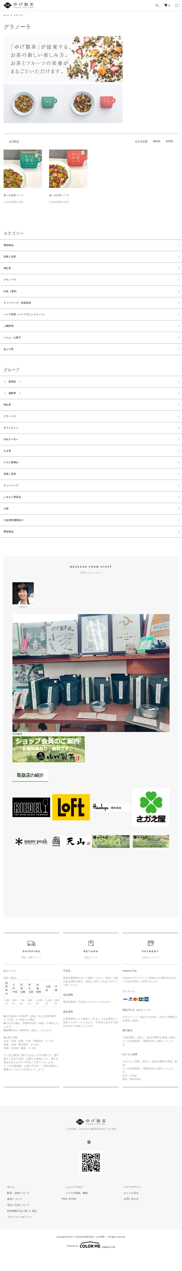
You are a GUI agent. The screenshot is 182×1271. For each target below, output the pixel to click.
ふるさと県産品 (15, 521)
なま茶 (8, 470)
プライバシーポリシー (16, 1245)
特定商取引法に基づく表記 (18, 1239)
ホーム (7, 15)
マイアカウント (129, 1215)
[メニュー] (176, 5)
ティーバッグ (13, 508)
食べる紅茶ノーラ (59, 195)
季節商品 (10, 246)
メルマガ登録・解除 (73, 1221)
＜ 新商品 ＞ (15, 394)
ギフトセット (13, 445)
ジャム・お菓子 (15, 347)
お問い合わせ (127, 1227)
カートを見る (127, 1221)
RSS (64, 1227)
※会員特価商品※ (16, 547)
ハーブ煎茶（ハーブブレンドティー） (31, 322)
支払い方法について (15, 1233)
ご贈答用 (10, 335)
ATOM (72, 1227)
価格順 (156, 141)
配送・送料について (15, 1221)
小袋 (7, 534)
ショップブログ (70, 1215)
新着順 (169, 141)
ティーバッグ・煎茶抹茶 (21, 309)
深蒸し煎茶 (12, 258)
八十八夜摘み (13, 483)
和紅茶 (8, 271)
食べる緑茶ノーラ (13, 195)
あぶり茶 (10, 360)
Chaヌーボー (13, 458)
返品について (11, 1227)
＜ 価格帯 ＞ (15, 407)
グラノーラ (20, 15)
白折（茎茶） (13, 297)
